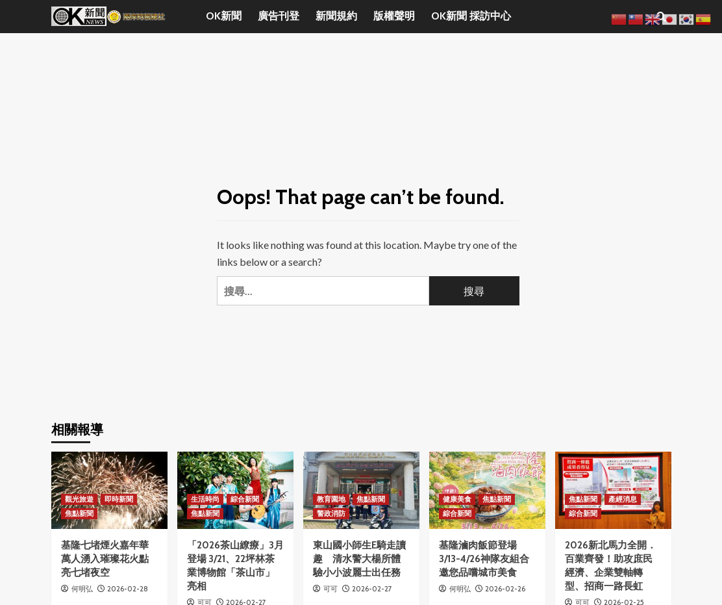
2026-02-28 (127, 588)
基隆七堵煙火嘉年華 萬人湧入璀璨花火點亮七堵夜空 (105, 558)
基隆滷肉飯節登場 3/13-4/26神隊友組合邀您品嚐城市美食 (484, 558)
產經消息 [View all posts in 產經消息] (622, 499)
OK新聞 (224, 16)
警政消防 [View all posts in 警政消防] (331, 513)
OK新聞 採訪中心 (471, 16)
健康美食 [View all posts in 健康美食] (457, 499)
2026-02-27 (372, 588)
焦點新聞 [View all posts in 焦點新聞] (79, 513)
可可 (330, 589)
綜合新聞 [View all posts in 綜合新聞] (244, 499)
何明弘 (82, 589)
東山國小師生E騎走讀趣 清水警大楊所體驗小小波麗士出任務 (359, 558)
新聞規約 (336, 16)
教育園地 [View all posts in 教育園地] (331, 499)
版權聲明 (394, 16)
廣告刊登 (278, 16)
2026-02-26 (505, 588)
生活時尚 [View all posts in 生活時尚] (205, 499)
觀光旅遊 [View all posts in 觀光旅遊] (79, 499)
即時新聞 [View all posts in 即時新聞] (119, 499)
